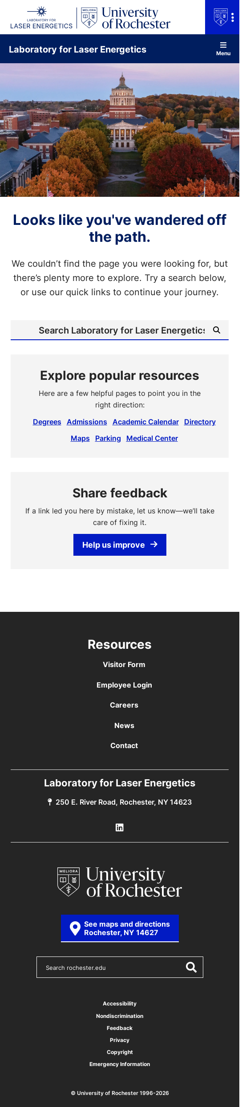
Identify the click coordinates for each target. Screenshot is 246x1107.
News (124, 725)
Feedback (120, 1028)
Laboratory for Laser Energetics (77, 49)
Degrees (47, 422)
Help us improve (119, 544)
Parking (108, 438)
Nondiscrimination (119, 1016)
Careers (124, 705)
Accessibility (120, 1003)
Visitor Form (124, 664)
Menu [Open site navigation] (223, 48)
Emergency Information (119, 1064)
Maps (80, 438)
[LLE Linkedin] (120, 828)
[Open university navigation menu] (222, 17)
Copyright (120, 1052)
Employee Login (124, 685)
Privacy (119, 1040)
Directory (200, 422)
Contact (124, 745)
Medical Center (152, 438)
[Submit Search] (217, 330)
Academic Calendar (146, 422)
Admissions (87, 422)
